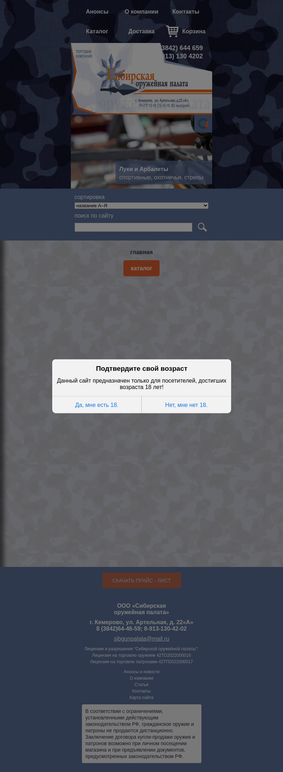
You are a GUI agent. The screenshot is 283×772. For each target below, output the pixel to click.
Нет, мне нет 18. (186, 404)
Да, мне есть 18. (96, 404)
